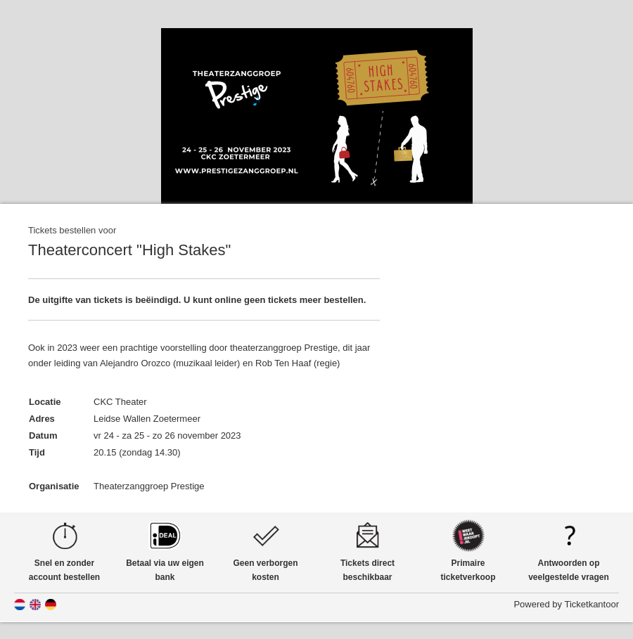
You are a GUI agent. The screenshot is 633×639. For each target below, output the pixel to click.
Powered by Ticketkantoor (566, 604)
